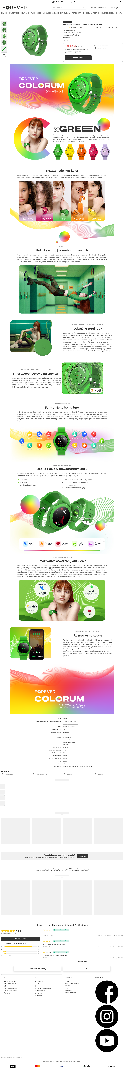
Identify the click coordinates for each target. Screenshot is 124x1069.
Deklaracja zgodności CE (41, 774)
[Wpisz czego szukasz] (69, 7)
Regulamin (67, 985)
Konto (36, 978)
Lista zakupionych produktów (44, 988)
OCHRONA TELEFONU (93, 13)
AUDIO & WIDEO (36, 13)
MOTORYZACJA (65, 13)
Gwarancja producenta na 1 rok (70, 724)
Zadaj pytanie (82, 856)
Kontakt (8, 993)
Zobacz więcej (82, 961)
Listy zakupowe (101, 7)
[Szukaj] (84, 7)
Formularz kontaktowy (37, 969)
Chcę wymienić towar (12, 990)
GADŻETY (119, 13)
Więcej (74, 721)
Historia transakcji (41, 990)
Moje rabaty (40, 993)
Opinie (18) (79, 27)
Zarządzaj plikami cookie (71, 992)
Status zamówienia (11, 981)
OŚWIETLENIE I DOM (107, 13)
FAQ (86, 969)
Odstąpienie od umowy (70, 990)
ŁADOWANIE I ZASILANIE (51, 13)
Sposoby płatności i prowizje (72, 983)
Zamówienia (8, 978)
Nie (120, 935)
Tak (114, 935)
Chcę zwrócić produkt (12, 988)
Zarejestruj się (40, 981)
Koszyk (38, 983)
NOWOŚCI (4, 13)
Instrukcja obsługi (8, 774)
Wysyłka (67, 981)
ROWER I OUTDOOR (78, 13)
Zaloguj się (93, 7)
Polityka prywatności (70, 988)
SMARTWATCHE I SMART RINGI (19, 13)
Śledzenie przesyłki (11, 983)
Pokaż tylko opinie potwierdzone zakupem (15, 943)
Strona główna (4, 18)
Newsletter (39, 995)
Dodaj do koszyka (78, 57)
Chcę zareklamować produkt (13, 986)
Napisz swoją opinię (20, 938)
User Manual (69, 774)
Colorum (65, 718)
